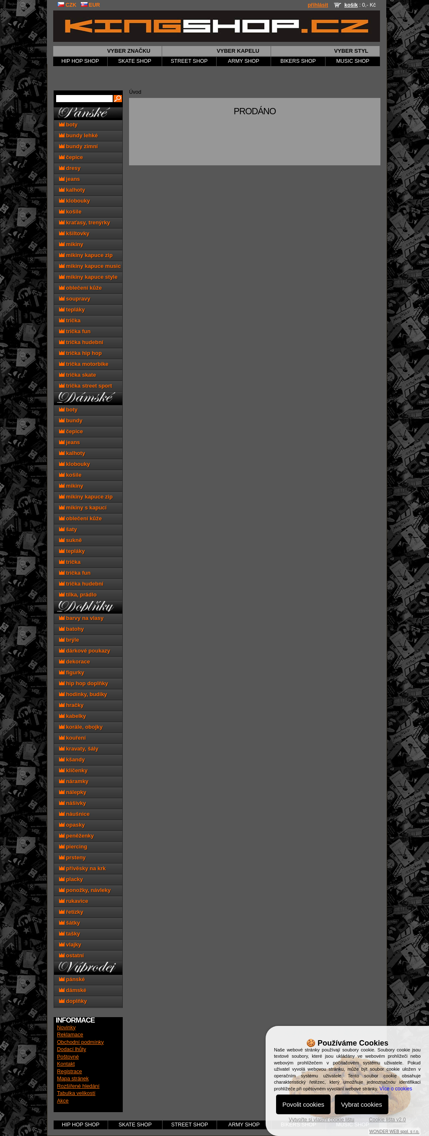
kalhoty (72, 190)
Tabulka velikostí (76, 1093)
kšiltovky (74, 233)
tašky (69, 933)
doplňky (73, 1001)
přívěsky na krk (82, 868)
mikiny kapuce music (90, 266)
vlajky (70, 944)
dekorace (74, 661)
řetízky (71, 912)
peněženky (76, 836)
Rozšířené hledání (78, 1086)
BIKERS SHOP (298, 61)
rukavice (73, 901)
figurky (71, 672)
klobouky (74, 201)
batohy (71, 629)
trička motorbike (84, 364)
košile (70, 211)
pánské (72, 979)
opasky (72, 825)
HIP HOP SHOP (80, 61)
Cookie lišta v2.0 (387, 1120)
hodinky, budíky (83, 694)
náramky (73, 781)
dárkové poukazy (84, 651)
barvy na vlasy (81, 618)
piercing (73, 846)
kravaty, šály (78, 748)
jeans (69, 179)
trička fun (74, 331)
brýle (69, 640)
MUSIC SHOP (352, 61)
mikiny (71, 244)
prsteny (72, 857)
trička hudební (81, 342)
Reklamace (70, 1035)
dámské (72, 990)
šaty (68, 529)
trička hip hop (80, 353)
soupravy (74, 299)
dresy (69, 168)
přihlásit (318, 5)
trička (69, 320)
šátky (69, 923)
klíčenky (73, 770)
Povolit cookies (303, 1104)
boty (68, 124)
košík (351, 5)
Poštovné (68, 1057)
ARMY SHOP (243, 61)
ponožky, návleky (85, 890)
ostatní (71, 955)
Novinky (66, 1028)
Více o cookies (396, 1089)
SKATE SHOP (134, 61)
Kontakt (66, 1064)
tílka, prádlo (78, 594)
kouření (72, 738)
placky (71, 879)
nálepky (72, 792)
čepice (71, 157)
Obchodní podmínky (80, 1042)
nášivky (72, 803)
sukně (70, 540)
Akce (63, 1101)
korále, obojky (81, 727)
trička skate (77, 375)
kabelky (72, 716)
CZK (66, 5)
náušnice (74, 814)
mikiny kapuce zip (86, 255)
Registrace (69, 1071)
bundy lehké (78, 135)
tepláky (72, 309)
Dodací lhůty (71, 1049)
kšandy (72, 759)
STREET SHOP (189, 61)
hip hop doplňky (83, 683)
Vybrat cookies (361, 1104)
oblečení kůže (80, 288)
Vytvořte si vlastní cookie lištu (321, 1120)
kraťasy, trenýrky (84, 222)
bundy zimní (78, 146)
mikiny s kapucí (82, 507)
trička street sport (85, 386)
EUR (90, 5)
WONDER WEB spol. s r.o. (394, 1131)
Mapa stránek (73, 1079)
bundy (71, 420)
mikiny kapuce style (88, 277)
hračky (71, 705)
